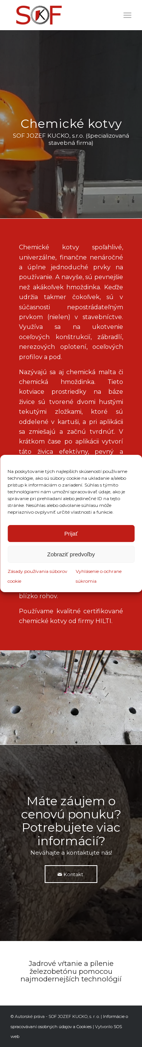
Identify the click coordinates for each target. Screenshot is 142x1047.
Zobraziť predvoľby (71, 554)
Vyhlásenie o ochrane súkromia (99, 576)
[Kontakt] (71, 874)
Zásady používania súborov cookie (37, 576)
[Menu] (127, 15)
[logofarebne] (59, 15)
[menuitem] (127, 15)
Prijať (71, 533)
